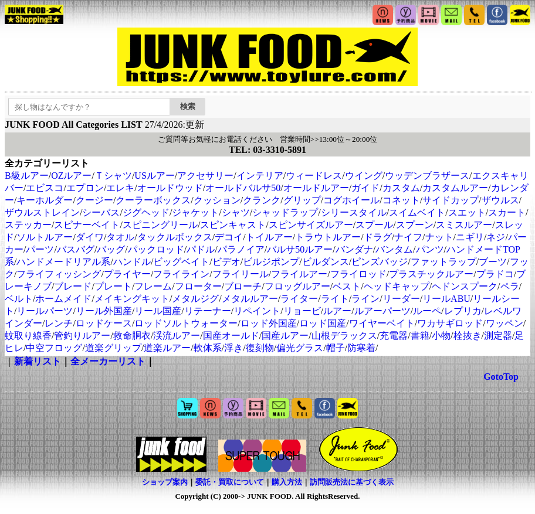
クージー (94, 200)
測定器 (498, 336)
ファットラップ (443, 262)
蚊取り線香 (28, 336)
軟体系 (208, 348)
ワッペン (504, 323)
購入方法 (287, 482)
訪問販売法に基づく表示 (352, 482)
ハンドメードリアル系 (63, 262)
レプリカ (463, 311)
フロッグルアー (297, 286)
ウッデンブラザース (427, 176)
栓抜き (467, 336)
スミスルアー (464, 225)
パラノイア (241, 249)
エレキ (120, 188)
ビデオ (226, 262)
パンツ (430, 249)
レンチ (59, 323)
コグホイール (351, 200)
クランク (261, 200)
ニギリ (470, 237)
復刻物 (260, 348)
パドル (201, 249)
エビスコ (44, 188)
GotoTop (501, 377)
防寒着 (361, 348)
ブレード (73, 286)
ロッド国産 (322, 323)
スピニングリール (160, 225)
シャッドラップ (285, 212)
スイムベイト (417, 212)
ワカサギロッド (450, 323)
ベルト (19, 299)
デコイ (229, 237)
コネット (401, 200)
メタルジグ (195, 299)
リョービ (302, 311)
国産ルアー (285, 336)
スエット (467, 212)
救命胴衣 (132, 336)
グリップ (302, 200)
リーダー (401, 299)
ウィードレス (314, 176)
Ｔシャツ (113, 176)
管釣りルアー (82, 336)
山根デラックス (344, 336)
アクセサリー (205, 176)
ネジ (495, 237)
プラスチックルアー (431, 274)
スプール (374, 225)
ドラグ (378, 237)
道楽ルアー (167, 348)
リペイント (256, 311)
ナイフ (408, 237)
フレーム (153, 286)
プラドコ (495, 274)
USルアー (154, 176)
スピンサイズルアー (311, 225)
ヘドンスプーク (464, 286)
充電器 (394, 336)
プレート (113, 286)
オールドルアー (316, 188)
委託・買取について (229, 482)
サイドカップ (450, 200)
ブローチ (243, 286)
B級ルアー (27, 176)
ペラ (509, 286)
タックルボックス (174, 237)
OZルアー (71, 176)
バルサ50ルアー (300, 249)
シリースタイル (354, 212)
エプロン (85, 188)
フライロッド (358, 274)
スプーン (415, 225)
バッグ (111, 249)
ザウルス (500, 200)
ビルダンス (325, 262)
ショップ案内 (165, 482)
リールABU (446, 299)
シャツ (236, 212)
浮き (233, 348)
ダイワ (90, 237)
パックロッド (156, 249)
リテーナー (207, 311)
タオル (120, 237)
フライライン (181, 274)
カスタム (401, 188)
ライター (299, 299)
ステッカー (28, 225)
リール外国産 (104, 311)
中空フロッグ (54, 348)
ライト (335, 299)
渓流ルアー (176, 336)
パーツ (40, 249)
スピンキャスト (233, 225)
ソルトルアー (44, 237)
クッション (217, 200)
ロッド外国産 (269, 323)
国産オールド (231, 336)
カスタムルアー (455, 188)
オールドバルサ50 (242, 188)
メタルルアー (250, 299)
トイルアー (269, 237)
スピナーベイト (87, 225)
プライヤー (127, 274)
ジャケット (195, 212)
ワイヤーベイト (382, 323)
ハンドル (132, 262)
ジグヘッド (146, 212)
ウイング (363, 176)
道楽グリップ (113, 348)
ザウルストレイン (42, 212)
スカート (507, 212)
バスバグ (75, 249)
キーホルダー (44, 200)
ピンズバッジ (379, 262)
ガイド (365, 188)
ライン (365, 299)
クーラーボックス (153, 200)
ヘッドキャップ (396, 286)
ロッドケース (104, 323)
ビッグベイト (181, 262)
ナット (439, 237)
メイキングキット (132, 299)
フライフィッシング (58, 274)
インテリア (259, 176)
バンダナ (354, 249)
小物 (441, 336)
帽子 (335, 348)
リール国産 (157, 311)
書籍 (420, 336)
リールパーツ (44, 311)
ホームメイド (63, 299)
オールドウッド (170, 188)
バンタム (394, 249)
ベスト (347, 286)
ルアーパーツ (382, 311)
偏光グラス (299, 348)
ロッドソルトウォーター (186, 323)
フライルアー (299, 274)
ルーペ (427, 311)
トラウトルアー (328, 237)
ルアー (337, 311)
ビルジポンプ (271, 262)
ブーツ (493, 262)
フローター (198, 286)
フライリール (240, 274)
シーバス (101, 212)
